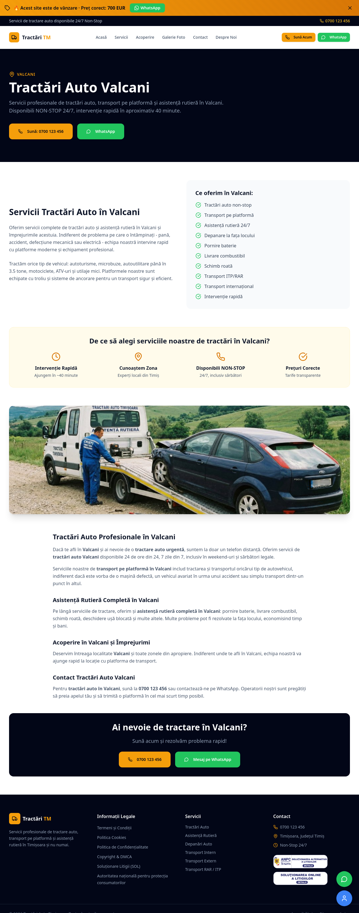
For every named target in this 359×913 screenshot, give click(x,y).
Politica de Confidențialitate (122, 847)
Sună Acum (298, 37)
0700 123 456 (335, 20)
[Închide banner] (349, 7)
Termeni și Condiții (114, 827)
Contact (200, 37)
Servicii (121, 37)
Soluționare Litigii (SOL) (118, 866)
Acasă (101, 37)
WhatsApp (147, 7)
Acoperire (145, 37)
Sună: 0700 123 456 (41, 131)
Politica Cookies (111, 837)
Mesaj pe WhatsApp (207, 759)
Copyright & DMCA (114, 856)
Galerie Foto (173, 37)
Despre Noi (226, 37)
